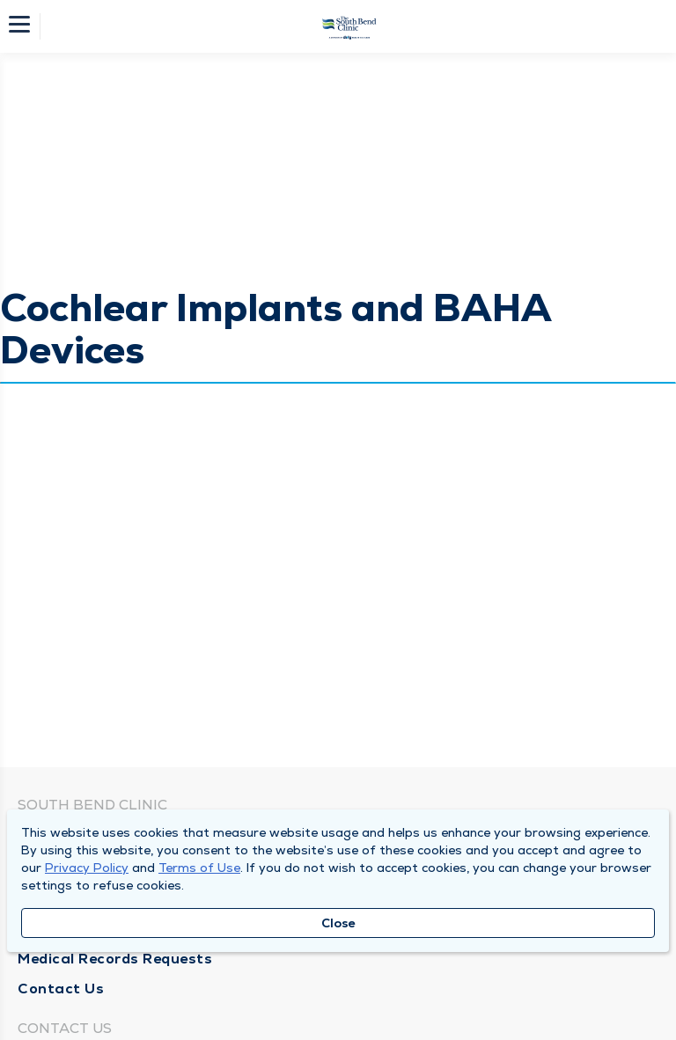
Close (338, 923)
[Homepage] (349, 26)
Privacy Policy (87, 867)
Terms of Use (199, 867)
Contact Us (61, 988)
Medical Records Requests (115, 958)
